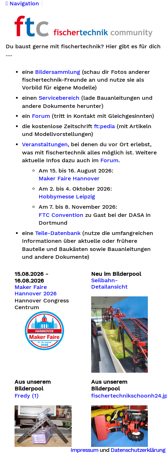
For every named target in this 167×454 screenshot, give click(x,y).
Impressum (84, 450)
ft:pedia (104, 126)
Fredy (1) (27, 396)
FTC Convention (61, 215)
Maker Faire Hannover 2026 (36, 290)
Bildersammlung (57, 72)
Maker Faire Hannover (69, 178)
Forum (41, 116)
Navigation (22, 3)
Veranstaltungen (45, 144)
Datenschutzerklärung (138, 450)
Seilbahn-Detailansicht (109, 283)
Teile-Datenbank (57, 233)
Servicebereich (59, 98)
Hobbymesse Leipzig (67, 196)
